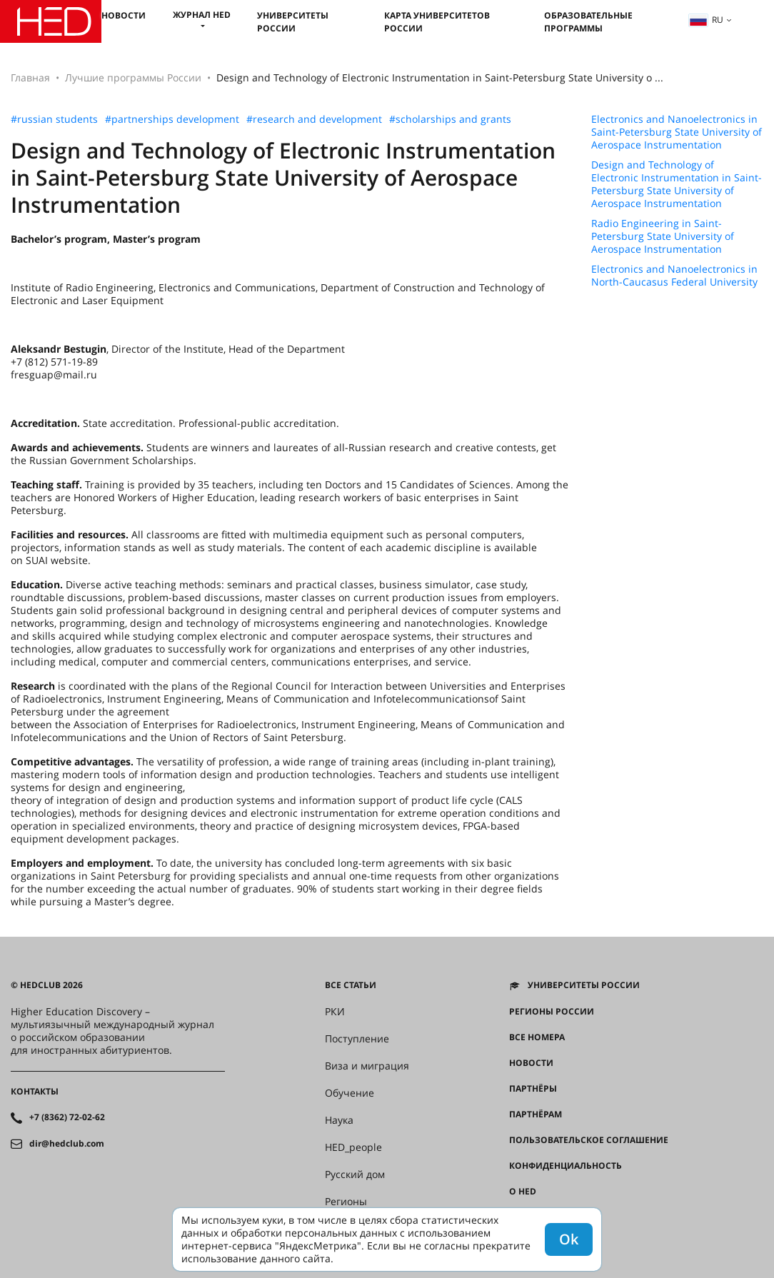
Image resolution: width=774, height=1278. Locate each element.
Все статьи (350, 985)
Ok (568, 1239)
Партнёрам (535, 1114)
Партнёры (533, 1089)
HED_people (353, 1147)
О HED (522, 1191)
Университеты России (292, 21)
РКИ (335, 1011)
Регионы (346, 1201)
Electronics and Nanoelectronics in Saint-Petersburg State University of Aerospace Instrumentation (676, 132)
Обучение (349, 1093)
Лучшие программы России (133, 77)
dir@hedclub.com (66, 1143)
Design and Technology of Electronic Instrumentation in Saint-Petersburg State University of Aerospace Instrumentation (676, 184)
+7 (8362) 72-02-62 (67, 1117)
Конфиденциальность (565, 1166)
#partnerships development (172, 119)
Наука (339, 1120)
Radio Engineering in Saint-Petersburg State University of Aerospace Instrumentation (662, 236)
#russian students (54, 119)
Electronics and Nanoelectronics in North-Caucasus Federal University (674, 275)
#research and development (314, 119)
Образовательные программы (588, 21)
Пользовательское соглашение (588, 1140)
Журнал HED (202, 15)
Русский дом (355, 1174)
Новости (123, 15)
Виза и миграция (367, 1066)
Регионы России (551, 1011)
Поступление (357, 1038)
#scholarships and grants (450, 119)
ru (706, 20)
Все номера (537, 1037)
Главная (30, 77)
